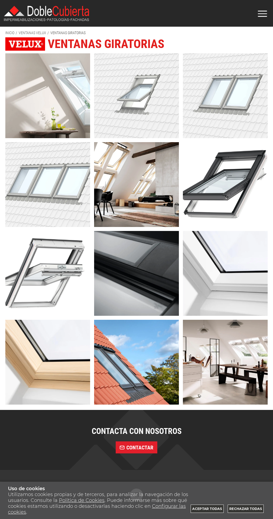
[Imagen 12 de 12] (225, 362)
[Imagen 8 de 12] (136, 273)
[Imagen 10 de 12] (47, 362)
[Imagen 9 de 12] (225, 273)
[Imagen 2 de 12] (136, 95)
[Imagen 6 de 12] (225, 184)
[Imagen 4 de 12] (47, 184)
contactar (136, 447)
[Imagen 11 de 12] (136, 362)
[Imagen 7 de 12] (47, 273)
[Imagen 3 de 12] (225, 95)
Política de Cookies (82, 500)
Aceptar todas (207, 509)
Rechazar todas (245, 509)
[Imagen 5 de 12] (136, 184)
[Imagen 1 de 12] (47, 95)
